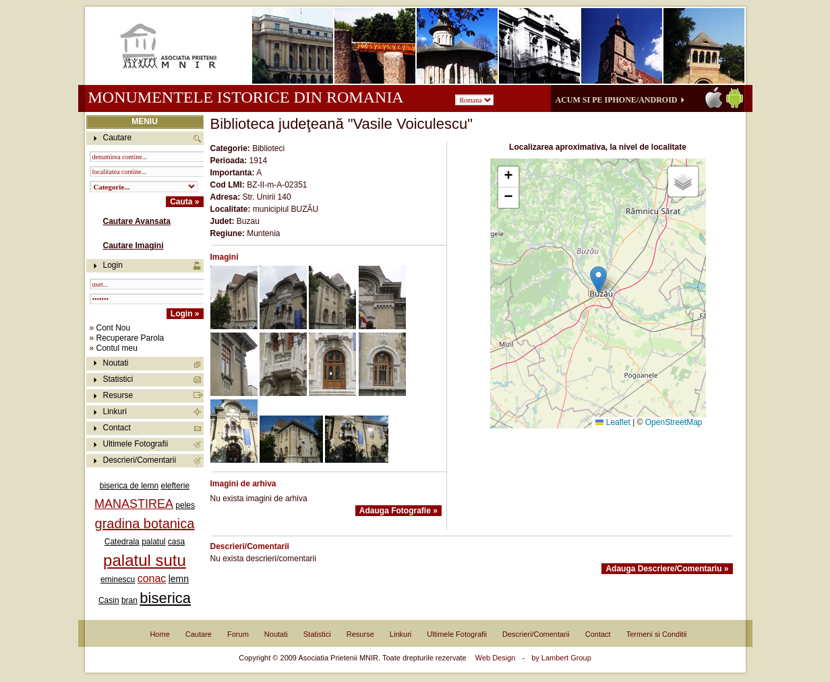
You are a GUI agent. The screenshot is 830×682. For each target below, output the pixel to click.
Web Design (495, 658)
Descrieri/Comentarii (140, 460)
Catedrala (122, 541)
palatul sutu (144, 560)
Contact (117, 427)
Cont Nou (113, 328)
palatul (153, 541)
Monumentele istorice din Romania (245, 97)
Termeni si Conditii (656, 634)
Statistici (118, 379)
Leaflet (612, 422)
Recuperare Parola (130, 338)
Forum (238, 634)
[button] (598, 279)
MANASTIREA (133, 504)
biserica (165, 598)
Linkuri (115, 411)
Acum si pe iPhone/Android (617, 100)
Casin (108, 600)
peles (185, 505)
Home (159, 634)
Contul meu (117, 348)
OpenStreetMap (674, 422)
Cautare (198, 634)
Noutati (116, 363)
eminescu (117, 579)
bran (129, 600)
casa (176, 541)
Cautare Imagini (133, 245)
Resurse (118, 395)
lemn (179, 578)
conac (152, 578)
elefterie (175, 485)
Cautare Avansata (137, 221)
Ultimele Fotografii (136, 444)
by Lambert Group (561, 658)
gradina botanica (145, 523)
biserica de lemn (129, 485)
